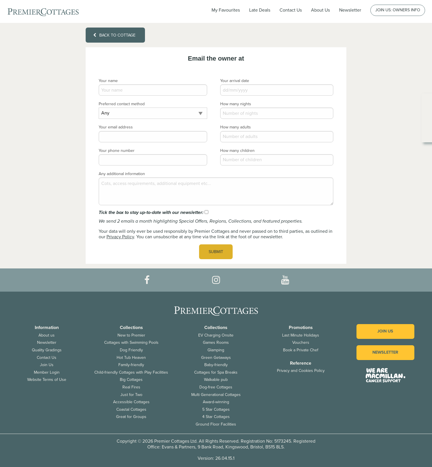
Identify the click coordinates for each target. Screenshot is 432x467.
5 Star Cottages (216, 409)
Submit (216, 251)
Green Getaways (216, 357)
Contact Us (291, 10)
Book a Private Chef (300, 350)
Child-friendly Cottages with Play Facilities (131, 372)
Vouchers (300, 342)
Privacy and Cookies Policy (301, 370)
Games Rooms (216, 342)
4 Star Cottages (216, 416)
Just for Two (131, 394)
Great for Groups (131, 416)
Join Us (47, 364)
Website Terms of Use (46, 379)
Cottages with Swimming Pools (131, 342)
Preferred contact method (122, 103)
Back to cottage (114, 35)
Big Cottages (131, 379)
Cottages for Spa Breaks (216, 372)
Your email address (116, 127)
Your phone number (117, 150)
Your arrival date (234, 80)
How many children (237, 150)
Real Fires (131, 387)
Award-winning (216, 401)
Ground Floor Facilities (216, 424)
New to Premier (131, 335)
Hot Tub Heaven (131, 357)
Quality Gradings (47, 350)
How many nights (235, 103)
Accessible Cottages (131, 401)
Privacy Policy (120, 237)
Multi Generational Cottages (216, 394)
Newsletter (46, 342)
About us (46, 335)
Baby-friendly (216, 364)
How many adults (235, 127)
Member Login (47, 372)
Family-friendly (131, 364)
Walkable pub (216, 379)
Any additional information (122, 173)
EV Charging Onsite (216, 335)
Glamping (215, 350)
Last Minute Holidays (300, 335)
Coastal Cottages (131, 409)
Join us (385, 331)
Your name (108, 80)
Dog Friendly (131, 350)
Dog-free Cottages (215, 387)
